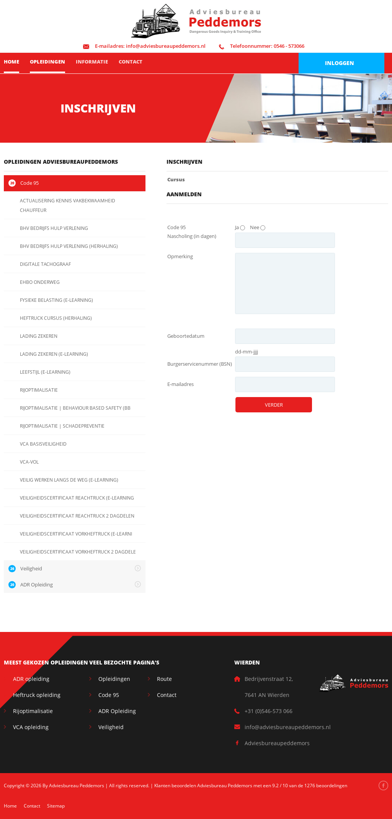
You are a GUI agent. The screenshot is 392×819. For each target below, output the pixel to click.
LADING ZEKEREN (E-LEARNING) (54, 354)
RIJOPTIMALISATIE (39, 390)
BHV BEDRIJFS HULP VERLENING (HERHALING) (69, 246)
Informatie (92, 61)
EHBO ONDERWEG (40, 282)
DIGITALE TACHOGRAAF (45, 264)
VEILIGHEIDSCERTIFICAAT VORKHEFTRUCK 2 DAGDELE (78, 552)
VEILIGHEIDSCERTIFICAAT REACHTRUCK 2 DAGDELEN (77, 516)
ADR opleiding (31, 678)
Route (164, 678)
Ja (237, 227)
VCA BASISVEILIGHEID (43, 444)
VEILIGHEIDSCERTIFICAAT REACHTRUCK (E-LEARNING (77, 498)
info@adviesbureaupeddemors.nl (144, 45)
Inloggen (339, 63)
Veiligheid (111, 727)
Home (11, 61)
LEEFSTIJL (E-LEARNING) (45, 372)
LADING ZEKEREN (38, 336)
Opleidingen (47, 61)
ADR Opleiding (117, 711)
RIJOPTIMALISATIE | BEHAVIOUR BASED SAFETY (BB (75, 408)
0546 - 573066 (261, 45)
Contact (130, 61)
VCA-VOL (29, 462)
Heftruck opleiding (36, 695)
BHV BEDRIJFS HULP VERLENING (54, 228)
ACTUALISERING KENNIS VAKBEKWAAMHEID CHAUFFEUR (67, 205)
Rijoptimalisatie (33, 711)
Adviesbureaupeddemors (277, 743)
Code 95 (108, 695)
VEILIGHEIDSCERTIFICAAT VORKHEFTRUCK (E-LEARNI (76, 534)
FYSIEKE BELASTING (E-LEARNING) (56, 300)
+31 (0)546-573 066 (268, 711)
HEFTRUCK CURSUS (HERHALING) (56, 318)
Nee (254, 227)
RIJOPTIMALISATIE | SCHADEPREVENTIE (62, 426)
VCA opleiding (31, 727)
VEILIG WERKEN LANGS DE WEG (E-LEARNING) (69, 480)
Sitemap (56, 806)
